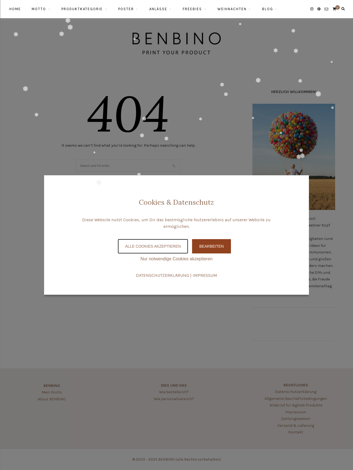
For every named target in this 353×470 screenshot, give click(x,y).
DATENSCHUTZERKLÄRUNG (162, 275)
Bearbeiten (211, 246)
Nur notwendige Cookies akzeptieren (176, 258)
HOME (15, 9)
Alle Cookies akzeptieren (153, 246)
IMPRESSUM (205, 275)
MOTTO (39, 9)
